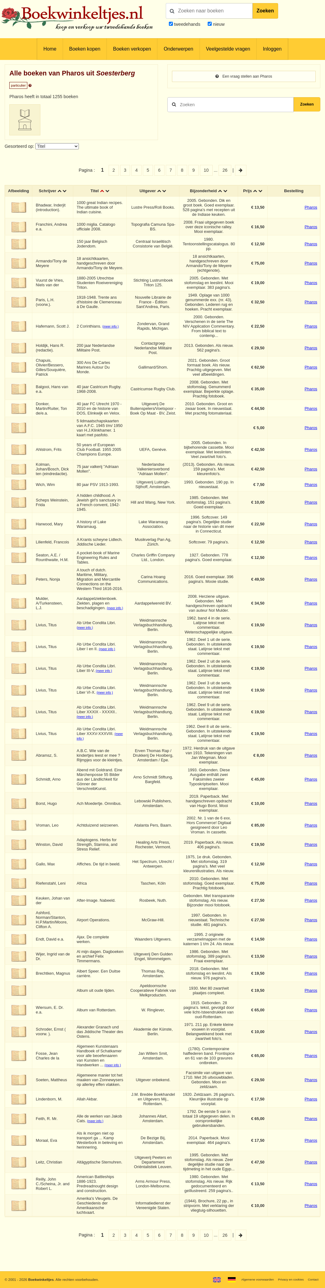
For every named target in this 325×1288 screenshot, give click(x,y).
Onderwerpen (178, 49)
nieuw (218, 24)
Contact (312, 1279)
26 (225, 170)
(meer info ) (112, 327)
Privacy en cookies (287, 1279)
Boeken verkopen (132, 49)
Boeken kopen (84, 49)
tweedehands (187, 24)
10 (206, 170)
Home (49, 49)
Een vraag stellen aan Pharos (243, 76)
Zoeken (265, 10)
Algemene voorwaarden (250, 1279)
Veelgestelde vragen (228, 49)
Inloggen (272, 49)
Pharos (311, 208)
